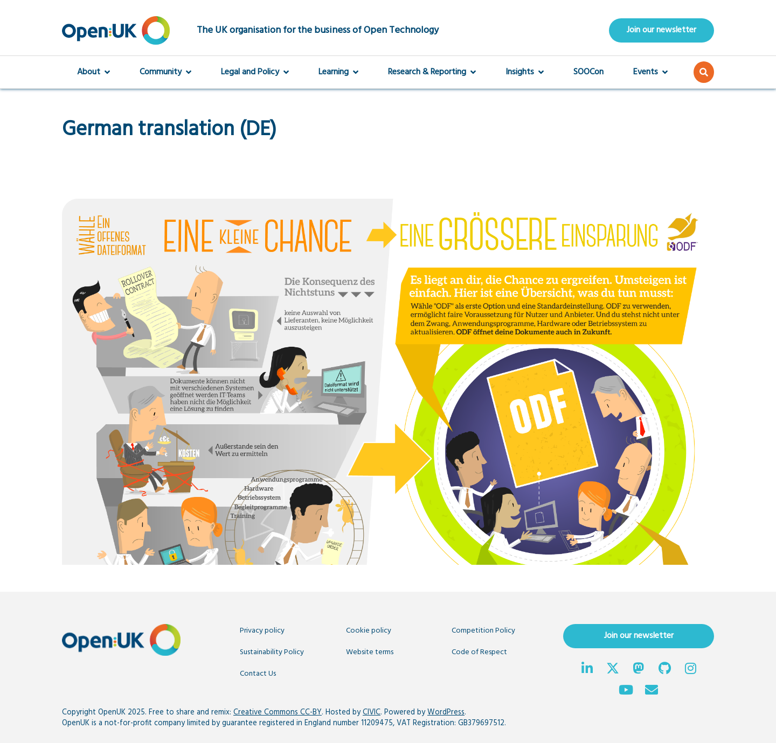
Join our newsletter (661, 30)
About (93, 72)
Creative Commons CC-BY (277, 712)
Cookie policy (368, 631)
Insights (524, 72)
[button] (704, 72)
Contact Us (258, 674)
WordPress (446, 712)
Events (650, 72)
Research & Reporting (432, 72)
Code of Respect (479, 652)
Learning (338, 72)
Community (165, 72)
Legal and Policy (255, 72)
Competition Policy (483, 631)
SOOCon (588, 72)
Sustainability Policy (272, 652)
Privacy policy (262, 631)
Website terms (369, 652)
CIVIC (371, 712)
